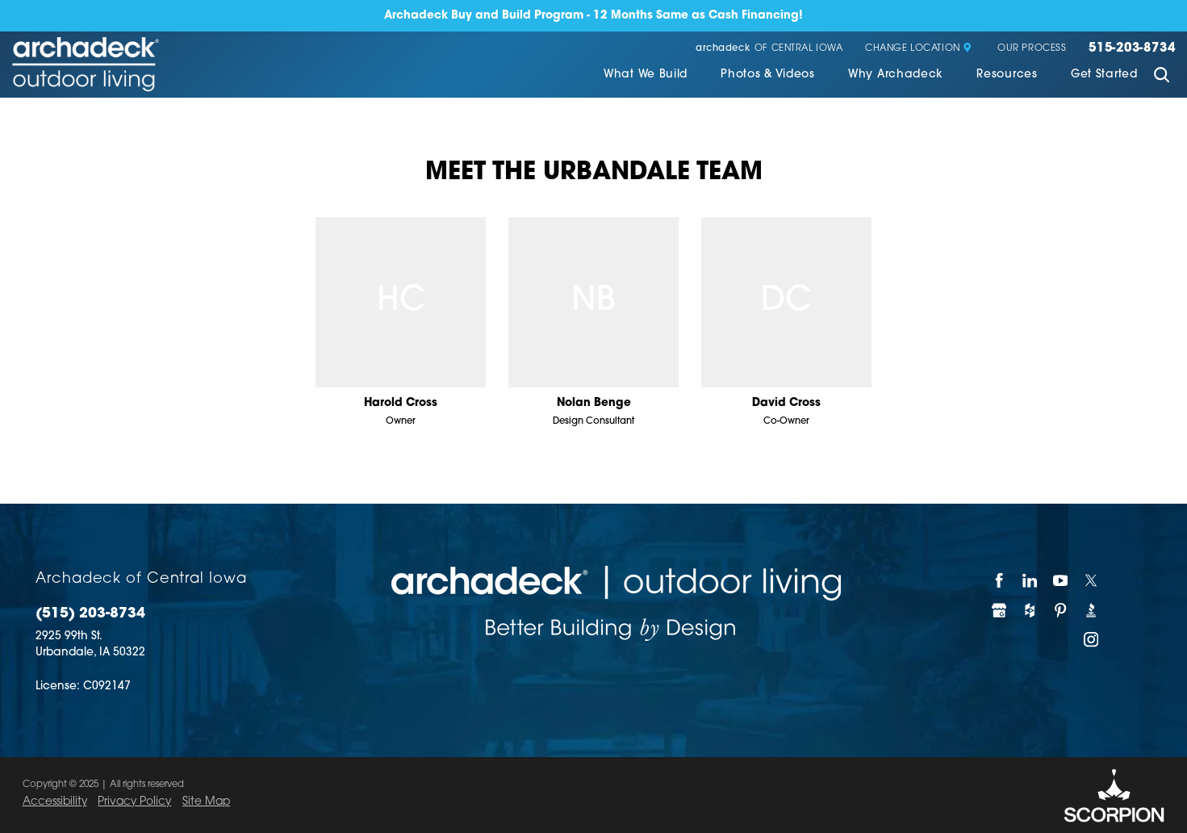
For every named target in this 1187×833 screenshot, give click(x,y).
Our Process (1031, 48)
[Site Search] (1161, 76)
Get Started (1104, 74)
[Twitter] (1091, 581)
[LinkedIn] (1030, 581)
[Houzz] (1030, 610)
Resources (1006, 74)
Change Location (918, 48)
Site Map (206, 802)
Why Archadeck (895, 74)
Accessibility (55, 802)
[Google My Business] (999, 610)
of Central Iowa (769, 48)
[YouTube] (1061, 581)
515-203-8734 (1132, 49)
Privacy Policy (134, 802)
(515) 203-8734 (90, 614)
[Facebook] (999, 581)
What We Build (646, 74)
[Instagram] (1091, 640)
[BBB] (1091, 610)
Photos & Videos (767, 74)
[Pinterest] (1061, 610)
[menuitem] (646, 76)
